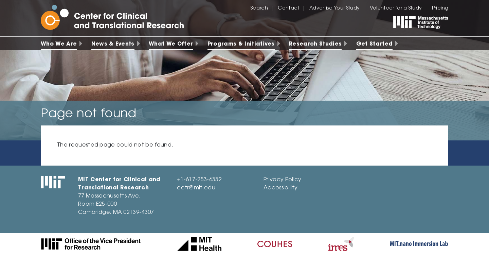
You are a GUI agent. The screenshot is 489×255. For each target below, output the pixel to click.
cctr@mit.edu (196, 188)
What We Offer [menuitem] (171, 44)
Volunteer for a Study (396, 8)
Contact (288, 8)
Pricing (440, 8)
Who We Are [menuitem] (59, 44)
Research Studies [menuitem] (315, 44)
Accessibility (280, 188)
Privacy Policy (282, 180)
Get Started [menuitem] (374, 44)
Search (259, 8)
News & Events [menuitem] (112, 44)
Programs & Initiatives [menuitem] (241, 44)
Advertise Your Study (334, 8)
